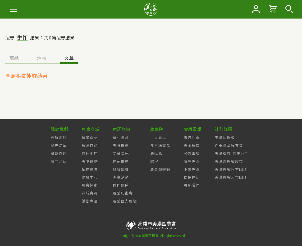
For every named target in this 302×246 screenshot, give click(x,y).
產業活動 (121, 177)
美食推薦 (121, 145)
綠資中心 (90, 177)
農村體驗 (121, 137)
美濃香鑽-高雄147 (231, 153)
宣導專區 (192, 161)
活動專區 (90, 201)
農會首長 (59, 153)
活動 (41, 58)
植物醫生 (90, 169)
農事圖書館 (160, 169)
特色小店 (90, 153)
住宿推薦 (121, 161)
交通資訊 (121, 153)
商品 (14, 58)
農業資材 (90, 137)
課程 (154, 161)
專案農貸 (192, 145)
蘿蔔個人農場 (125, 201)
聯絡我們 (192, 185)
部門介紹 (59, 161)
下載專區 (192, 169)
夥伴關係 (121, 185)
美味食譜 (90, 161)
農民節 (156, 153)
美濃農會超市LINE (231, 177)
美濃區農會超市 (229, 161)
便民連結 (192, 177)
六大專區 (158, 137)
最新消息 (59, 137)
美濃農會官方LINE (231, 169)
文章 (69, 58)
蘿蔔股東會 (123, 193)
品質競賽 (121, 169)
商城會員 (90, 193)
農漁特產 (90, 145)
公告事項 (192, 153)
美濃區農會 (225, 137)
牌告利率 (192, 137)
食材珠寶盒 (160, 145)
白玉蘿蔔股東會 (229, 145)
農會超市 (90, 185)
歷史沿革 (59, 145)
